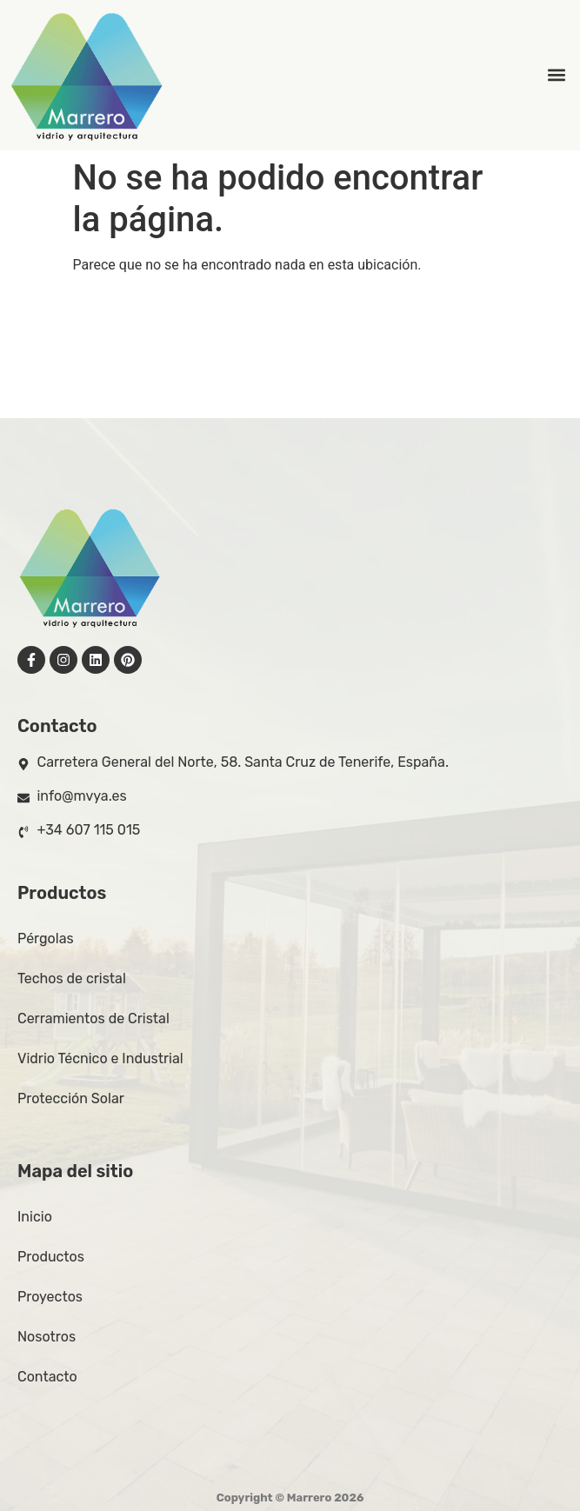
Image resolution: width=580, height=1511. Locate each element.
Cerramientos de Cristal (93, 1018)
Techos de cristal (71, 978)
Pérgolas (45, 938)
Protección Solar (70, 1098)
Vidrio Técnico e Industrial (100, 1058)
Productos (50, 1256)
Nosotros (46, 1336)
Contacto (47, 1376)
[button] (557, 75)
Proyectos (50, 1296)
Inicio (34, 1216)
